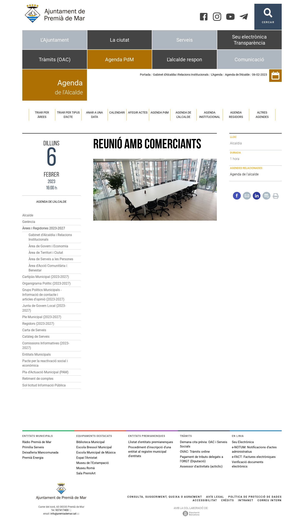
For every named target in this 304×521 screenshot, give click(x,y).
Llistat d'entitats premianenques (150, 442)
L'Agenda (216, 74)
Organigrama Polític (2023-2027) (46, 283)
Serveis (184, 40)
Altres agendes (262, 115)
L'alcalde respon (184, 59)
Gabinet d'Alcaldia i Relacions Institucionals (181, 74)
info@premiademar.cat (63, 513)
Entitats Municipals (36, 354)
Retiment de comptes (37, 379)
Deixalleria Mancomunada (40, 452)
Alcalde (27, 215)
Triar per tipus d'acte (68, 115)
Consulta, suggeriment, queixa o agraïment (164, 496)
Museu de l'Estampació (92, 463)
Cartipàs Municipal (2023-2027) (45, 277)
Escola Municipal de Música (96, 452)
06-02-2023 (259, 74)
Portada (145, 74)
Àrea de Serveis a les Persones (51, 259)
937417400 (62, 510)
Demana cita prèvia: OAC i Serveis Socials (203, 444)
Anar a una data (94, 115)
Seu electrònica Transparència (249, 40)
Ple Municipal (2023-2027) (41, 317)
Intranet (245, 500)
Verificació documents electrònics (247, 464)
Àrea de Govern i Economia (48, 246)
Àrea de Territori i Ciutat (46, 253)
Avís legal (215, 496)
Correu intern (270, 500)
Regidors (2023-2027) (38, 324)
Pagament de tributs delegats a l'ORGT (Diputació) (201, 459)
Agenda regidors (236, 115)
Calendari (117, 112)
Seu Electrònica (243, 442)
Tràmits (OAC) (54, 59)
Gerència (28, 222)
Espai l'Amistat (86, 458)
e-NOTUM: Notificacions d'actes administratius (254, 449)
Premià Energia (32, 458)
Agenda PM (160, 112)
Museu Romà (85, 468)
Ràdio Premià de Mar (36, 442)
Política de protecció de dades (255, 496)
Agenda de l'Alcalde (237, 74)
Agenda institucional (209, 115)
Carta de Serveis (34, 330)
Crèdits (227, 500)
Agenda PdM (119, 59)
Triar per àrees (42, 115)
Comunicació (249, 59)
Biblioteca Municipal (90, 442)
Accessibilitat (205, 500)
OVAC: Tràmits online (195, 452)
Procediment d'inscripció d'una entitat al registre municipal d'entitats (149, 451)
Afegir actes (137, 112)
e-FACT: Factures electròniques (254, 457)
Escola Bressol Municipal (94, 447)
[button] (51, 228)
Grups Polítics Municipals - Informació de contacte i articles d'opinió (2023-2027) (43, 294)
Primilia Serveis (33, 447)
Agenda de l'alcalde (183, 115)
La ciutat (119, 40)
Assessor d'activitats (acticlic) (201, 466)
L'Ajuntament (54, 40)
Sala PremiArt (85, 473)
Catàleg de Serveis (35, 337)
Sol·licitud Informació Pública (44, 385)
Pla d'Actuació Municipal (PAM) (45, 372)
